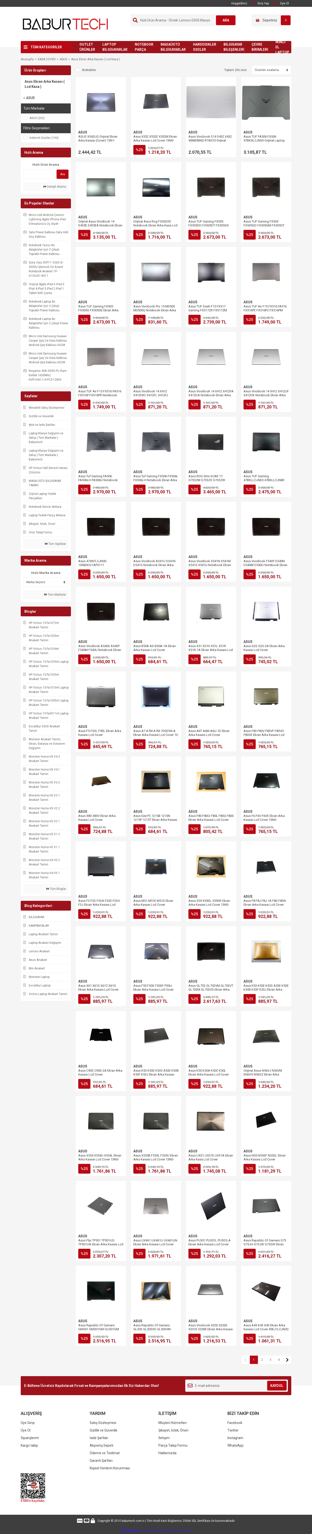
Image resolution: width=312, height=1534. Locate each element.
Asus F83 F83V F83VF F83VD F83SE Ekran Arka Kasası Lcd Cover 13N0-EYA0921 (264, 735)
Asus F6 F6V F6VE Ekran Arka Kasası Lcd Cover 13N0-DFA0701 (264, 819)
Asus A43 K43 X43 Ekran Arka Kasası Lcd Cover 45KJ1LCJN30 (266, 1327)
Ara (62, 174)
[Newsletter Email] (236, 1386)
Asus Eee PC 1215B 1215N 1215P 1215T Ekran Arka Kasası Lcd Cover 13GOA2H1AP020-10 (155, 819)
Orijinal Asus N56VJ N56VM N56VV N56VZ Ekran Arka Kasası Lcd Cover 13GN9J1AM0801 (263, 1076)
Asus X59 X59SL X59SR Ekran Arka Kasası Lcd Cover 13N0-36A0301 (209, 904)
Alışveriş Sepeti (101, 1445)
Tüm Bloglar (56, 889)
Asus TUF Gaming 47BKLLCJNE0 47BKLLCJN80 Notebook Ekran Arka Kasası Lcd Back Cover (264, 482)
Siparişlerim (30, 1438)
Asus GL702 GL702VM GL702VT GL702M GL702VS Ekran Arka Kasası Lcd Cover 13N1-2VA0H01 (210, 991)
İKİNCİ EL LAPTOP (282, 47)
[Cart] (272, 20)
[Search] (183, 20)
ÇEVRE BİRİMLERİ (260, 46)
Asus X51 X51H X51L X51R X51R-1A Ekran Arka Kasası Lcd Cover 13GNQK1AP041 (210, 650)
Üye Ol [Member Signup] (281, 3)
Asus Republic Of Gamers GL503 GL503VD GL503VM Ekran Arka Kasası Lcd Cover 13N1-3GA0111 (153, 1331)
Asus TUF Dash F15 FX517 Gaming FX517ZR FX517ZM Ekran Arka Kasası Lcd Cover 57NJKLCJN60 (208, 312)
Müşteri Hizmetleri (172, 1423)
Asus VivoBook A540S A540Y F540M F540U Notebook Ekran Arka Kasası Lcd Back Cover (99, 650)
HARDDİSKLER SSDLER (204, 46)
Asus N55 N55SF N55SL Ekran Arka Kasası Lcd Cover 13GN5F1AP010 (265, 1159)
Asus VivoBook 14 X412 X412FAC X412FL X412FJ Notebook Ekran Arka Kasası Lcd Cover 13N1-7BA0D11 (153, 397)
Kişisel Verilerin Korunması (110, 1468)
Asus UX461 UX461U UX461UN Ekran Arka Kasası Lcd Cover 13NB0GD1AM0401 (155, 1244)
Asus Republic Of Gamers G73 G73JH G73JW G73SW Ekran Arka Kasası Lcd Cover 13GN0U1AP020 (265, 1246)
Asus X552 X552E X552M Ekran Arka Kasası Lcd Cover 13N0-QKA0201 (155, 140)
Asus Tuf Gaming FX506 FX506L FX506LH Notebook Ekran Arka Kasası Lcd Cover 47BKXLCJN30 (156, 480)
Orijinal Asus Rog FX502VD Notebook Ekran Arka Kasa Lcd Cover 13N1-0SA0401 (155, 225)
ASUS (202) (37, 118)
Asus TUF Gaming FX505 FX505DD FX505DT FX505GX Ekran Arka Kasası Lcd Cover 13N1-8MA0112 (208, 227)
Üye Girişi (28, 1423)
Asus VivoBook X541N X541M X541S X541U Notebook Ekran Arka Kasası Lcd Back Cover (209, 565)
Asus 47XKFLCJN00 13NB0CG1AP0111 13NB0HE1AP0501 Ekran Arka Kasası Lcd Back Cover (99, 567)
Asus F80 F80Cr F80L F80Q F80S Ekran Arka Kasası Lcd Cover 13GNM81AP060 (211, 819)
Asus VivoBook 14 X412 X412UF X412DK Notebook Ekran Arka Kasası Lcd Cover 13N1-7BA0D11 (266, 397)
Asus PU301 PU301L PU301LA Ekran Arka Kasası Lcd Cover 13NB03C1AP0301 (209, 1244)
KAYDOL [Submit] (276, 1386)
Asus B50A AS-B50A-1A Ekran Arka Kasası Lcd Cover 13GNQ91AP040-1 (154, 650)
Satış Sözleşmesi (103, 1423)
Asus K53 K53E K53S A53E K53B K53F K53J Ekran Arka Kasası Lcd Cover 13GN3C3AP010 (156, 1074)
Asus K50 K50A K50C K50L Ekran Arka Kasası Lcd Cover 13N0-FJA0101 (208, 1074)
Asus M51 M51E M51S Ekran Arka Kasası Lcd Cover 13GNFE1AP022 (153, 904)
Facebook (234, 1423)
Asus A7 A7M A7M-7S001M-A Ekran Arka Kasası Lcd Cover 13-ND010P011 (156, 735)
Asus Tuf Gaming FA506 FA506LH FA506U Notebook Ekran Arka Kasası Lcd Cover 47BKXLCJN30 (98, 482)
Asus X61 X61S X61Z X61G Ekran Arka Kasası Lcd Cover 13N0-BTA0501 (98, 989)
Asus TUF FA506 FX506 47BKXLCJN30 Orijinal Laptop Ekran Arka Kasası (264, 140)
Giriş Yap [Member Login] (260, 3)
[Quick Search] (38, 174)
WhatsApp (235, 1445)
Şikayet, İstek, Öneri (173, 1430)
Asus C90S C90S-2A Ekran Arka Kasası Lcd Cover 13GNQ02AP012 (100, 1074)
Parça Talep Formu (172, 1445)
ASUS (82, 132)
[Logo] (65, 23)
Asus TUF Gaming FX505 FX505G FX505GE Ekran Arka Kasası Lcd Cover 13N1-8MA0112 (98, 312)
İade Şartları (99, 1438)
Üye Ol (25, 1430)
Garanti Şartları (101, 1461)
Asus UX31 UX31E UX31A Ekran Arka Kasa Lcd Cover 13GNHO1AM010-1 (210, 1159)
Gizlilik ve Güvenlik (103, 1430)
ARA (226, 20)
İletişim (164, 1438)
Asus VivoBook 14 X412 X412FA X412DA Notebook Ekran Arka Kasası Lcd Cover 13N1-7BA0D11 (211, 397)
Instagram (235, 1438)
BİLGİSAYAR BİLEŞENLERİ (234, 46)
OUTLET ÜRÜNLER (87, 46)
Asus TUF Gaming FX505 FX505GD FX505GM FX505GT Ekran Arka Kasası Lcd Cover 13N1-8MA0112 (264, 227)
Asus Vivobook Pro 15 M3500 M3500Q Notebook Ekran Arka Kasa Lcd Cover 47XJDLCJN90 (154, 310)
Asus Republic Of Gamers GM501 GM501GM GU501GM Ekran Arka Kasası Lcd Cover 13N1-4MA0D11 (98, 1331)
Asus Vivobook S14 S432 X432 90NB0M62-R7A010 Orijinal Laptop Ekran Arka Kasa (210, 140)
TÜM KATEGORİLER (46, 47)
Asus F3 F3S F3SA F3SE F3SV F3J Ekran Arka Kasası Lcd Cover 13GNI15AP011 (99, 904)
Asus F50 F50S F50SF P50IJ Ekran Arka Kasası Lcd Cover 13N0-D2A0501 (153, 989)
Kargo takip (29, 1445)
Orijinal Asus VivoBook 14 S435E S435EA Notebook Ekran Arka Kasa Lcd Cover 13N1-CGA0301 (100, 227)
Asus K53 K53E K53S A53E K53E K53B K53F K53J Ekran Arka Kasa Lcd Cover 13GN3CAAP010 (266, 989)
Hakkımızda (167, 1453)
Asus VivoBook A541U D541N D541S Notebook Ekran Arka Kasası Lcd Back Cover (154, 565)
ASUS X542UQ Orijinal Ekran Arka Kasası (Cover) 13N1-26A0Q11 (97, 140)
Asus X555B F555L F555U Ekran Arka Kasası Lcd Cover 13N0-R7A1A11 (155, 1159)
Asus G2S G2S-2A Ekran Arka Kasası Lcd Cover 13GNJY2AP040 (264, 650)
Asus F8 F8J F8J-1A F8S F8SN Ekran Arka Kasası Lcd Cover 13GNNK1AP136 (265, 904)
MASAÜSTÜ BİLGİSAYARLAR (173, 46)
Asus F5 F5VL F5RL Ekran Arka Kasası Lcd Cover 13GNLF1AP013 (99, 735)
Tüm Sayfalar (55, 544)
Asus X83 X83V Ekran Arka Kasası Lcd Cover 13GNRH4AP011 (97, 819)
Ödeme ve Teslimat (105, 1453)
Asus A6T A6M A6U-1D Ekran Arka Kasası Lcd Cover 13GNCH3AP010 (209, 735)
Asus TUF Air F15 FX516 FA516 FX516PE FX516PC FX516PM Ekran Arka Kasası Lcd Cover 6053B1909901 (265, 312)
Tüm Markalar (55, 594)
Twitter (233, 1430)
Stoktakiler (89, 70)
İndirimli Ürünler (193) (43, 138)
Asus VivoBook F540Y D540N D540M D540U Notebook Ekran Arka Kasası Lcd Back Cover (265, 565)
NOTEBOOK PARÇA (144, 46)
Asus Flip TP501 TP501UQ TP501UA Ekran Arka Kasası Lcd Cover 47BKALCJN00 (100, 1244)
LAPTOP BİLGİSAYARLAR (114, 46)
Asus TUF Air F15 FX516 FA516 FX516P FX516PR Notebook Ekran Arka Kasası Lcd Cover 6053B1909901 (99, 397)
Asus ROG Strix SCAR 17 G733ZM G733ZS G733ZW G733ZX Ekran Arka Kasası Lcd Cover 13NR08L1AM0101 (210, 482)
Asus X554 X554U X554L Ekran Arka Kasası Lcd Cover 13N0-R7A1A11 (99, 1159)
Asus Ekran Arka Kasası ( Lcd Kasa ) (95, 59)
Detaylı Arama (54, 186)
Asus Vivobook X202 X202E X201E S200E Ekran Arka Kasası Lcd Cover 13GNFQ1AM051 (210, 1329)
